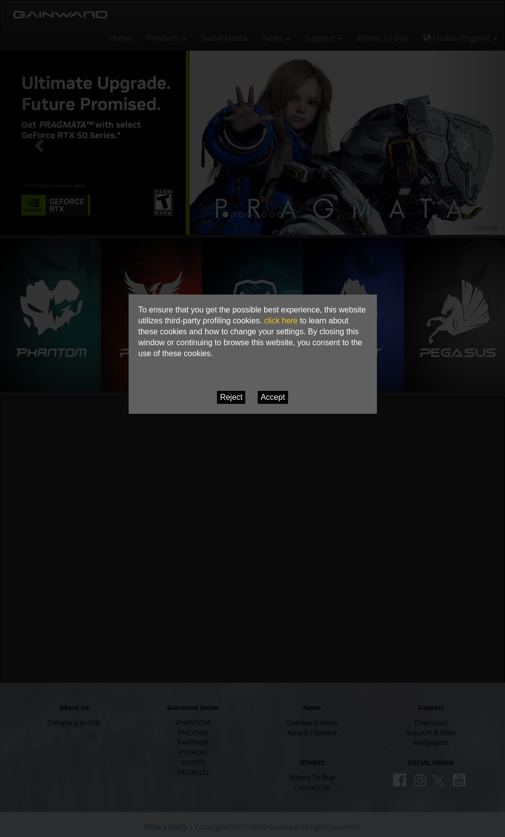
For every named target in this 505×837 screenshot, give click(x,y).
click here (281, 320)
